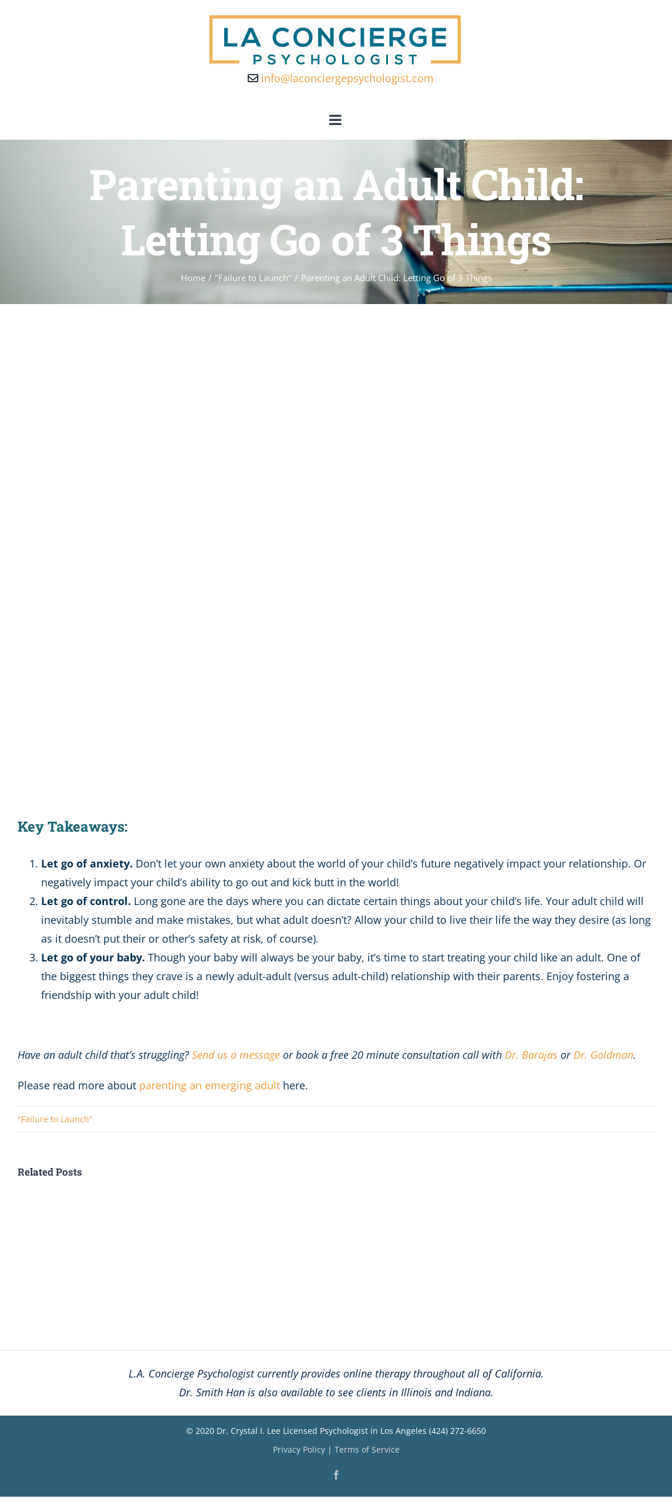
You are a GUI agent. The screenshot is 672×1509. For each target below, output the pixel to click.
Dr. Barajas (531, 1055)
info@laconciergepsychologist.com (341, 78)
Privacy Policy (299, 1449)
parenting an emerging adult (209, 1085)
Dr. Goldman (603, 1055)
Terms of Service (367, 1449)
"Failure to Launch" (55, 1119)
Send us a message (236, 1055)
